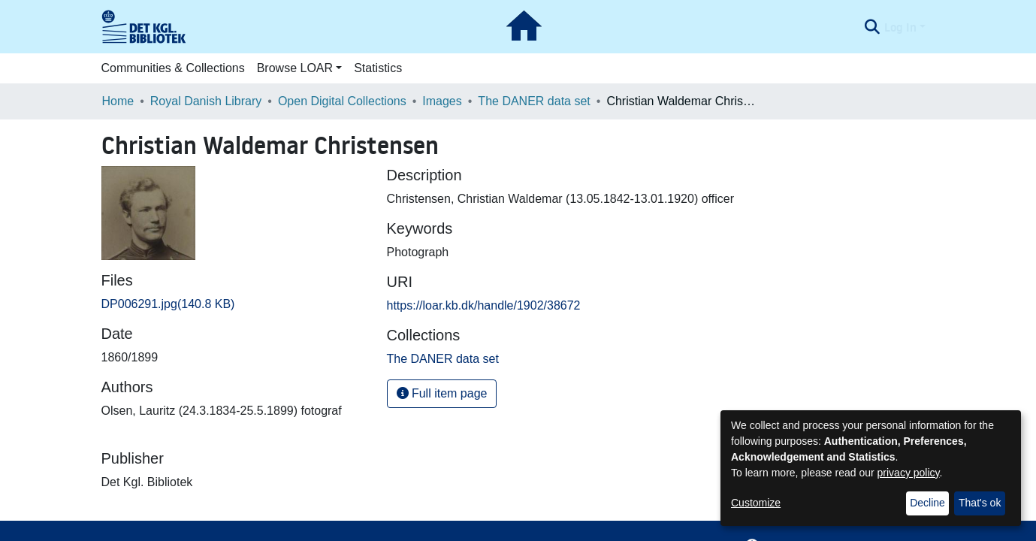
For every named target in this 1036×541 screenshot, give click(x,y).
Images (441, 101)
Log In (900, 27)
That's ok (980, 503)
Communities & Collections (173, 68)
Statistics (378, 68)
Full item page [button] (442, 393)
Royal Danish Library (206, 101)
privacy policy (908, 473)
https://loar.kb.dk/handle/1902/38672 (484, 305)
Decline (927, 503)
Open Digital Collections (342, 101)
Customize (756, 503)
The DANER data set (534, 101)
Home (118, 101)
